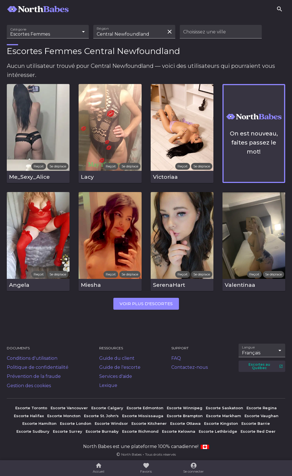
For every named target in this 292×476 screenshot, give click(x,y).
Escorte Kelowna (178, 431)
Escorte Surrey (67, 431)
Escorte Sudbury (32, 431)
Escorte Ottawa (185, 423)
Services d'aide (115, 376)
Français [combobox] (251, 353)
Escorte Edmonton (145, 408)
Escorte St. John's (101, 415)
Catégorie (18, 29)
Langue (248, 347)
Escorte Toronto (31, 408)
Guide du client (117, 358)
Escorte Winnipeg (184, 408)
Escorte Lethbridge (218, 431)
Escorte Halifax (29, 415)
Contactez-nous (189, 367)
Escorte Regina (261, 408)
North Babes (131, 454)
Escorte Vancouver (69, 408)
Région (103, 29)
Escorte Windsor (111, 423)
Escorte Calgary (107, 408)
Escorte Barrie (255, 423)
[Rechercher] (279, 9)
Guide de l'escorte (119, 367)
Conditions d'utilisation (32, 358)
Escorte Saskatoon (224, 408)
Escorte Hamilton (39, 423)
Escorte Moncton (64, 415)
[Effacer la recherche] (169, 31)
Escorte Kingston (221, 423)
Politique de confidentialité (37, 367)
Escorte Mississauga (142, 415)
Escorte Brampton (185, 415)
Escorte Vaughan (261, 415)
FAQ (176, 358)
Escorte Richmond (140, 431)
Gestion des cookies (29, 385)
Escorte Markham (223, 415)
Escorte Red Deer (258, 431)
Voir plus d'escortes (146, 303)
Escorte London (75, 423)
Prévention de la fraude (34, 376)
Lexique (108, 385)
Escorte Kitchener (149, 423)
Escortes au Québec (265, 366)
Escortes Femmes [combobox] (30, 34)
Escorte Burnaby (102, 431)
